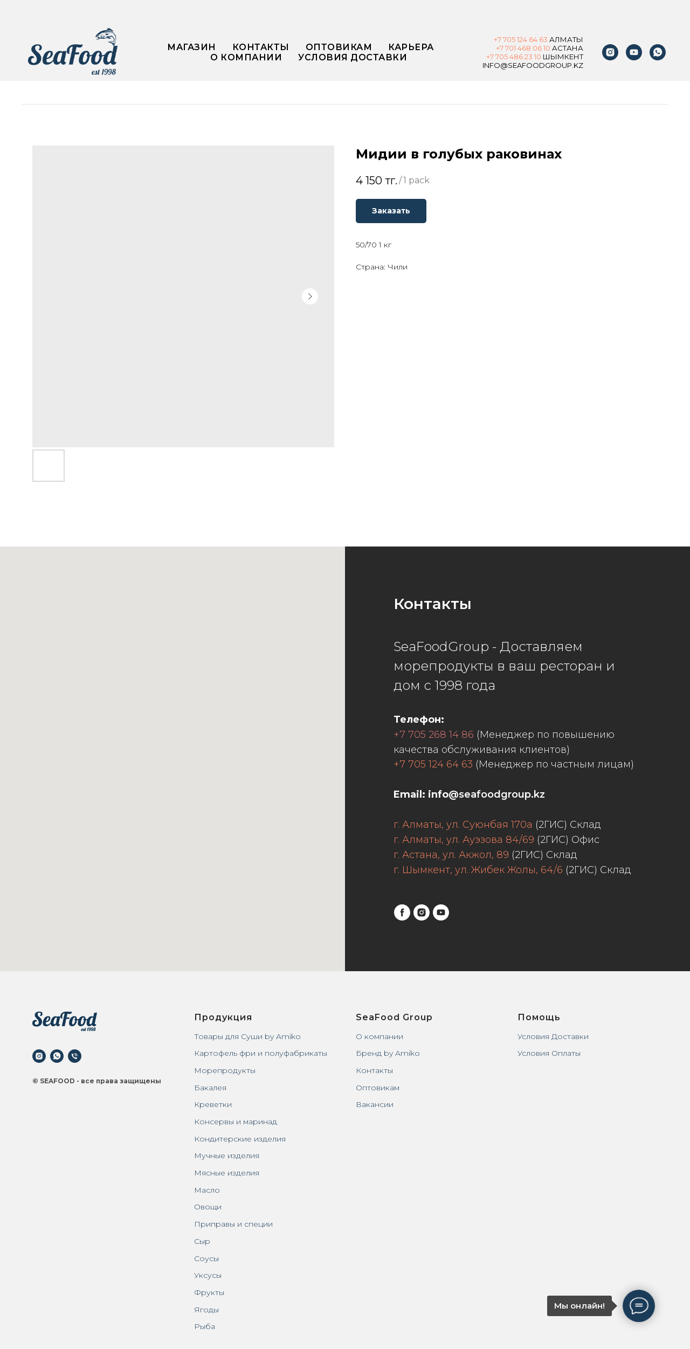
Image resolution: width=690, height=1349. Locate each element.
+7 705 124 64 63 (433, 764)
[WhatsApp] (658, 52)
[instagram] (610, 52)
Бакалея (210, 1087)
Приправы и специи (233, 1224)
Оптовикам (339, 47)
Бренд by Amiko (388, 1053)
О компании (246, 57)
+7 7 (492, 56)
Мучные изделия (226, 1155)
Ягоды (206, 1310)
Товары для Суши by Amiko (247, 1036)
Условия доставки (352, 57)
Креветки (213, 1104)
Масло (207, 1190)
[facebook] (402, 912)
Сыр (202, 1241)
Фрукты (209, 1292)
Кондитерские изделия (240, 1139)
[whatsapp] (57, 1056)
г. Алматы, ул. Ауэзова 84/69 (464, 840)
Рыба (204, 1326)
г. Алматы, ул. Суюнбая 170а (463, 825)
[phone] (74, 1056)
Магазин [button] (191, 47)
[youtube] (634, 52)
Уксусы (208, 1275)
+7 (498, 39)
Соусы (206, 1258)
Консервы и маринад (235, 1121)
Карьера (411, 47)
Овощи (208, 1207)
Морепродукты (225, 1070)
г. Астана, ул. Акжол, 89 (451, 855)
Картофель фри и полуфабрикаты (260, 1053)
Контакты (260, 47)
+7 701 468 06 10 (523, 48)
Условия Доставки (553, 1036)
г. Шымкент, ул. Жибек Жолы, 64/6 (478, 870)
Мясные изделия (226, 1173)
